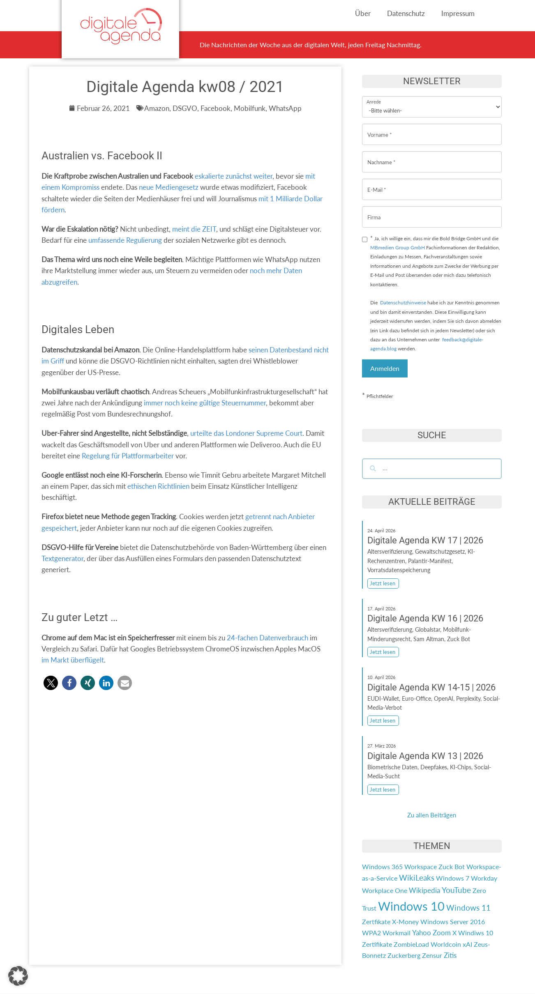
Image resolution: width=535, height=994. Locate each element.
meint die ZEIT (194, 229)
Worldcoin (446, 944)
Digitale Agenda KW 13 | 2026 (425, 756)
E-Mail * (376, 183)
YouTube (456, 890)
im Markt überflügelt (73, 660)
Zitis (450, 955)
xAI (467, 944)
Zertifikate (377, 944)
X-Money (405, 921)
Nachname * (381, 156)
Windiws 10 (475, 932)
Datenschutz (406, 13)
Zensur (432, 955)
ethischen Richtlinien (158, 486)
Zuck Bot (451, 866)
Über (363, 13)
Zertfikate (376, 921)
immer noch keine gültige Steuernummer (205, 402)
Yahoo (421, 932)
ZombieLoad (411, 944)
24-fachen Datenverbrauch (267, 637)
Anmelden (384, 368)
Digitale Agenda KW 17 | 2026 (425, 540)
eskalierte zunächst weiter (233, 176)
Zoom (442, 932)
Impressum (458, 13)
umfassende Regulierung (125, 240)
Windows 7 (452, 878)
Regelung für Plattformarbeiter (128, 455)
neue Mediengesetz (168, 187)
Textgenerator (62, 558)
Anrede (374, 96)
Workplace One (384, 890)
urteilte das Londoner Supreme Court (246, 433)
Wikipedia (424, 890)
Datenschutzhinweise (403, 302)
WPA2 (371, 932)
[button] (51, 683)
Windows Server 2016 (452, 921)
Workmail (396, 932)
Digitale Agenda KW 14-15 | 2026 (431, 687)
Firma (373, 211)
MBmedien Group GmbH (397, 247)
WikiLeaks (416, 877)
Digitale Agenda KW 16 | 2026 (425, 618)
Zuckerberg (403, 955)
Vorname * (379, 128)
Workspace (420, 866)
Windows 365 (382, 866)
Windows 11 (468, 907)
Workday (484, 878)
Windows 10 (411, 906)
